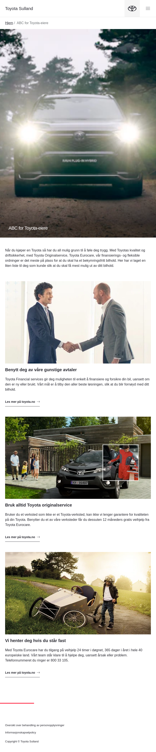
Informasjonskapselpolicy (20, 732)
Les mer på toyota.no (22, 401)
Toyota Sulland (19, 8)
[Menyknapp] (148, 8)
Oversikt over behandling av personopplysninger (34, 725)
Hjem (9, 23)
